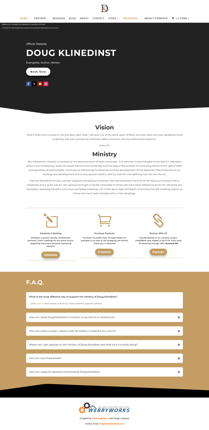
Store (112, 18)
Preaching (130, 18)
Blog (72, 18)
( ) (180, 18)
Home (24, 18)
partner (40, 303)
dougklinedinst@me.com (111, 423)
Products (104, 252)
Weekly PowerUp (156, 18)
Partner (40, 18)
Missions (59, 18)
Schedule (50, 255)
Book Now (38, 71)
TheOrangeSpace (100, 418)
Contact (98, 18)
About (84, 18)
